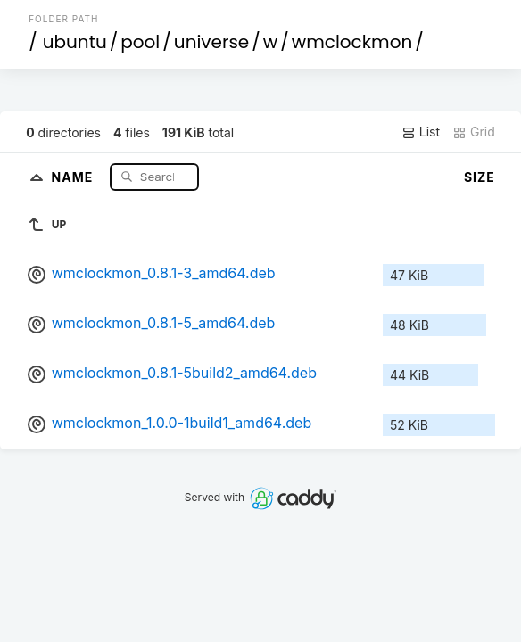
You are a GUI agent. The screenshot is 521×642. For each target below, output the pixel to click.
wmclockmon (352, 41)
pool (140, 41)
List (420, 132)
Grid (473, 132)
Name (74, 176)
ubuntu (75, 41)
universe (211, 41)
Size (479, 177)
